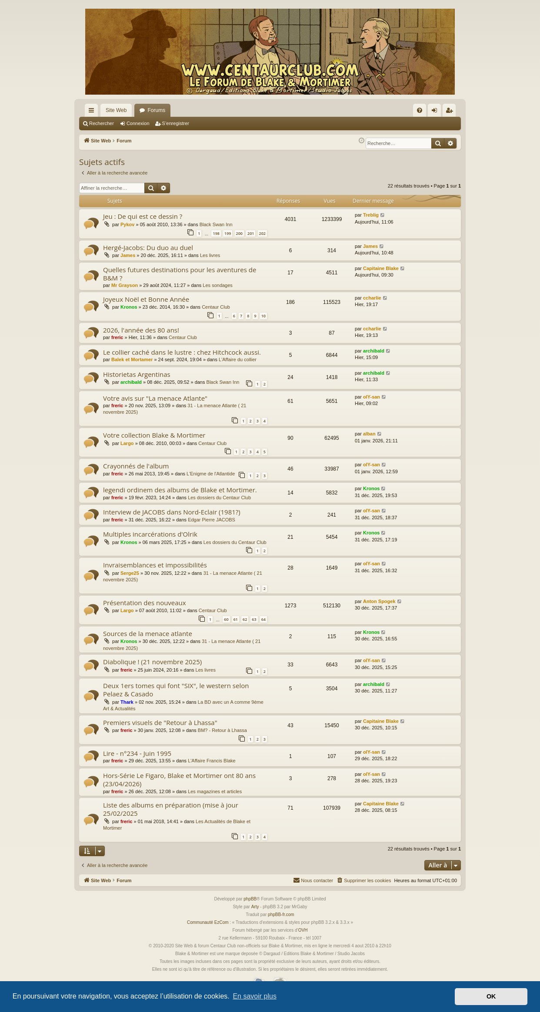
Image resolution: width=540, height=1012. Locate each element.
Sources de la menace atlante (147, 633)
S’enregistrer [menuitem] (451, 112)
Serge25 (129, 573)
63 (254, 619)
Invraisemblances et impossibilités (155, 564)
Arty (255, 906)
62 (245, 619)
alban (369, 433)
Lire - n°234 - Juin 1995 (137, 753)
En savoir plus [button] (255, 996)
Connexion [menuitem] (436, 112)
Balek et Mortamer (132, 359)
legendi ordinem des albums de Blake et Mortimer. (180, 489)
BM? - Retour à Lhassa (222, 730)
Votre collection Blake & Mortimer (154, 435)
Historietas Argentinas (136, 374)
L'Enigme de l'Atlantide (211, 473)
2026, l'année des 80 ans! (141, 330)
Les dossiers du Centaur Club (219, 497)
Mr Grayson (124, 285)
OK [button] (491, 996)
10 (263, 316)
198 (216, 233)
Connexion (138, 123)
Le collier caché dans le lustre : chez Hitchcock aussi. (182, 352)
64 (263, 619)
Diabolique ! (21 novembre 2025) (152, 661)
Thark (126, 702)
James (127, 255)
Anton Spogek (379, 601)
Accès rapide (93, 112)
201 (250, 233)
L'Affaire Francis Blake (212, 760)
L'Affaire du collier (238, 359)
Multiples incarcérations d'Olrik (150, 534)
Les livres (210, 255)
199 (227, 233)
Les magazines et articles (215, 791)
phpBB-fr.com (281, 914)
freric (117, 337)
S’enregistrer (175, 123)
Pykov (127, 224)
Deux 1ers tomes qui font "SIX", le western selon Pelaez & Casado (176, 689)
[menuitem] (419, 110)
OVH (303, 930)
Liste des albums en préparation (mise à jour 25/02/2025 (170, 809)
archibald (373, 350)
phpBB (250, 899)
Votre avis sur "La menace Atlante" (155, 398)
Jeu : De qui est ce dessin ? (142, 216)
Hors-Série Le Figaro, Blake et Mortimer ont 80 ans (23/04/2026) (179, 779)
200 (239, 233)
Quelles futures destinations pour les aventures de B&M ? (179, 273)
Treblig (371, 215)
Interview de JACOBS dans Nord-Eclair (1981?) (171, 512)
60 (226, 619)
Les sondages (218, 285)
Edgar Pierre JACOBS (211, 519)
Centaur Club (216, 307)
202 (262, 233)
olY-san (371, 396)
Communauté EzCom (208, 922)
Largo (127, 443)
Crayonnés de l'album (136, 465)
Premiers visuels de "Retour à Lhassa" (160, 722)
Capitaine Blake (381, 268)
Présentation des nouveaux (144, 602)
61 (235, 619)
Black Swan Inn (216, 224)
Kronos (128, 307)
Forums (156, 110)
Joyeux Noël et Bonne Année (146, 299)
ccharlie (372, 297)
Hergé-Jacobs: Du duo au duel (148, 247)
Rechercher (101, 123)
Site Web (116, 110)
